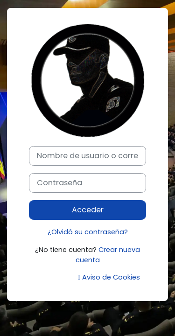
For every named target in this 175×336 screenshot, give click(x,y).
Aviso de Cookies (109, 277)
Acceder (88, 209)
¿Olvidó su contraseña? (88, 232)
